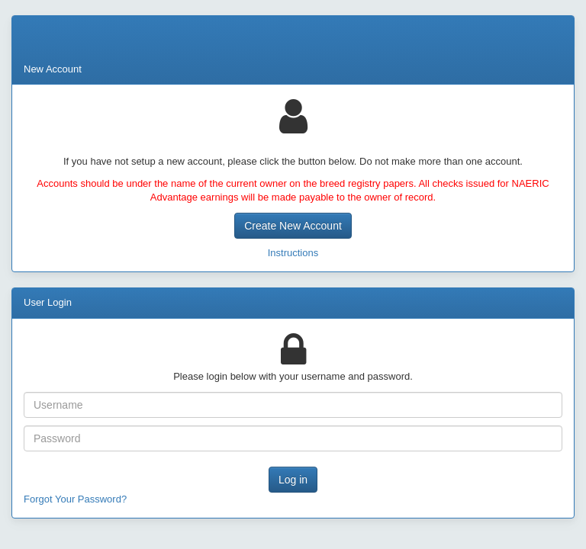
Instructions (293, 252)
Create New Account (293, 226)
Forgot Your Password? (75, 499)
